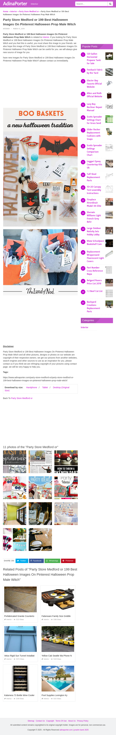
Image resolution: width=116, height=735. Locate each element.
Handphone (31, 387)
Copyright (50, 721)
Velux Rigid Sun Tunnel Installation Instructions (26, 655)
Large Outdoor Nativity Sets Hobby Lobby (94, 231)
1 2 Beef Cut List (94, 291)
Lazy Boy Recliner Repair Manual (94, 107)
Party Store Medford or (21, 398)
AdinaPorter (15, 3)
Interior (34, 3)
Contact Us (40, 721)
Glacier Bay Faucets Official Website (94, 83)
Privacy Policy (82, 721)
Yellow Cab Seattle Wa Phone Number (60, 655)
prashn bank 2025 (81, 730)
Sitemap (31, 721)
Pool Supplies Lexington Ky (54, 695)
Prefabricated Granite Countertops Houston (24, 616)
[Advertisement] (40, 85)
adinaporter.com (66, 730)
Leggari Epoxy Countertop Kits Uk (94, 164)
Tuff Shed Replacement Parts (93, 177)
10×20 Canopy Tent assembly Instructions (94, 190)
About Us (72, 721)
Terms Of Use (61, 721)
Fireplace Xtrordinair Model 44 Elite (94, 202)
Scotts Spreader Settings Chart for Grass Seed (94, 119)
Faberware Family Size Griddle (56, 616)
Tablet (45, 387)
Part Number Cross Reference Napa (95, 270)
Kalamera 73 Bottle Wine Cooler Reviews (23, 695)
